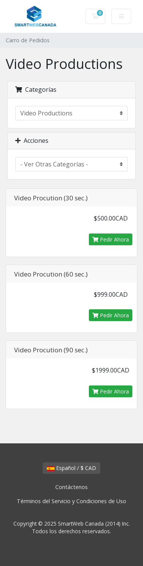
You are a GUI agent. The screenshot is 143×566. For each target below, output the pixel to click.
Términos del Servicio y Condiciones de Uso (71, 501)
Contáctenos (71, 487)
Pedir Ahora (110, 239)
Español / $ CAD (71, 468)
